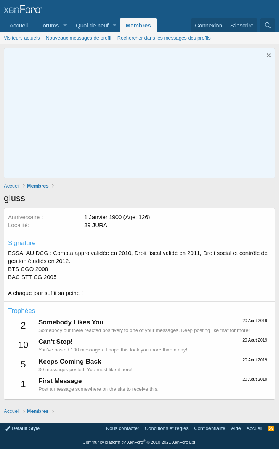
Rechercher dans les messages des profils (164, 38)
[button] (64, 25)
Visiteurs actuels (22, 38)
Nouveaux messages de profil (78, 38)
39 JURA (95, 225)
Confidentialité (209, 428)
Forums (49, 25)
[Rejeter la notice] (268, 56)
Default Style (22, 428)
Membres (138, 25)
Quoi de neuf (92, 25)
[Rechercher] (267, 25)
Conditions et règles (167, 428)
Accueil (19, 25)
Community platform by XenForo (139, 442)
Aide (236, 428)
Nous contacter (122, 428)
